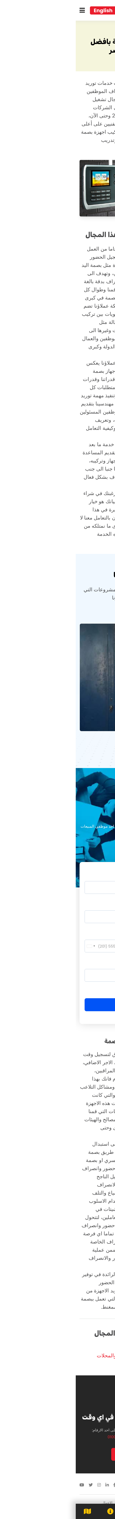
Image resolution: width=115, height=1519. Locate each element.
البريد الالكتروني (92, 904)
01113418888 (91, 1485)
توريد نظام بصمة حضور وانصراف (76, 1363)
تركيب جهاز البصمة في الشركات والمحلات (66, 1355)
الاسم (100, 874)
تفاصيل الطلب (93, 962)
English (27, 10)
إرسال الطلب (57, 1004)
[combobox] (15, 946)
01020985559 (70, 1437)
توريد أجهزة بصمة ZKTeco (82, 1347)
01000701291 (43, 1437)
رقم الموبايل (95, 933)
